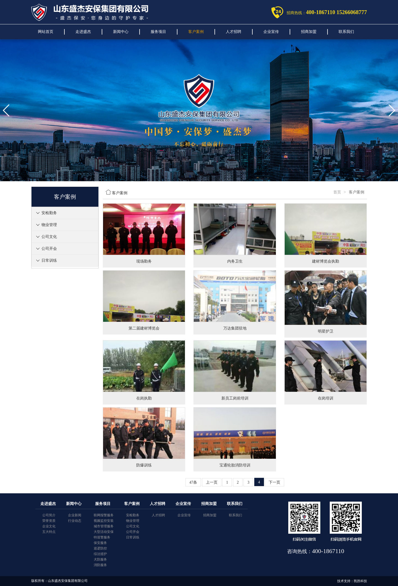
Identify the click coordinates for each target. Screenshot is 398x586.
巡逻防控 (100, 548)
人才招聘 (233, 32)
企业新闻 (74, 515)
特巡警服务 (102, 537)
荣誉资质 (49, 521)
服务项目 (158, 32)
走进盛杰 (83, 32)
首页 (337, 192)
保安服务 (100, 543)
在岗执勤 (144, 398)
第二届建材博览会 (144, 328)
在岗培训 (325, 398)
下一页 (274, 482)
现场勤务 (144, 261)
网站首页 (45, 32)
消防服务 (100, 565)
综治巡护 (100, 554)
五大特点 (49, 532)
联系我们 (346, 32)
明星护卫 (325, 331)
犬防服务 (100, 559)
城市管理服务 (104, 526)
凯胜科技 (360, 581)
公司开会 (49, 249)
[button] (190, 176)
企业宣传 (271, 32)
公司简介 (49, 515)
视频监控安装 (104, 521)
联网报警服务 (104, 515)
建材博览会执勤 (325, 261)
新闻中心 (121, 32)
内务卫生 (235, 261)
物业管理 (49, 225)
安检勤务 (49, 213)
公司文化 (49, 237)
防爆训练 (144, 465)
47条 (193, 482)
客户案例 (196, 32)
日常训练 (49, 260)
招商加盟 (308, 32)
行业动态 (74, 521)
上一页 (212, 482)
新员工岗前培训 (234, 398)
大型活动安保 (104, 532)
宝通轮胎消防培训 (234, 465)
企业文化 (49, 526)
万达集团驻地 (235, 328)
